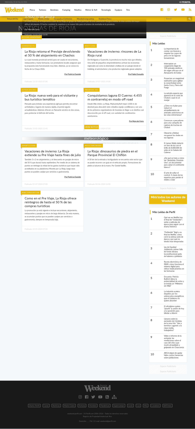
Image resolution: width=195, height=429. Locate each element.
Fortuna (82, 406)
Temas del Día (12, 19)
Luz (138, 406)
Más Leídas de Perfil (163, 212)
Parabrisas (105, 406)
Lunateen (155, 406)
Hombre (92, 406)
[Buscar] (175, 19)
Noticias (56, 406)
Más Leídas (158, 43)
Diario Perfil (34, 406)
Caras (46, 406)
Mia (145, 406)
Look (130, 406)
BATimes (167, 406)
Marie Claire (69, 406)
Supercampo (118, 406)
